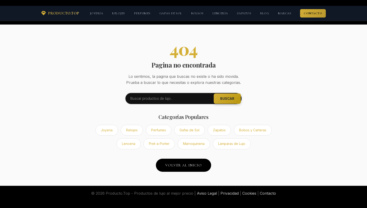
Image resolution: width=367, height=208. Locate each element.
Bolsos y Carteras (252, 130)
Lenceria (128, 144)
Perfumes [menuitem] (142, 13)
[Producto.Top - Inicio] (60, 13)
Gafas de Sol (189, 130)
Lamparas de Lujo (231, 144)
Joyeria (107, 130)
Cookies (249, 193)
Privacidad (229, 193)
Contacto (268, 193)
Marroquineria (194, 144)
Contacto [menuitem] (313, 13)
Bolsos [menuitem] (197, 13)
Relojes (132, 130)
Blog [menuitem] (264, 13)
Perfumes (158, 130)
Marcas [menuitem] (284, 13)
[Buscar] (183, 98)
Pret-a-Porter (159, 144)
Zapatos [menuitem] (244, 13)
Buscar (227, 98)
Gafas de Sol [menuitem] (170, 13)
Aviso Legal (207, 193)
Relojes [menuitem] (118, 13)
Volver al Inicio (183, 165)
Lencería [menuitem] (220, 13)
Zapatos (219, 130)
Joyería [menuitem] (96, 13)
